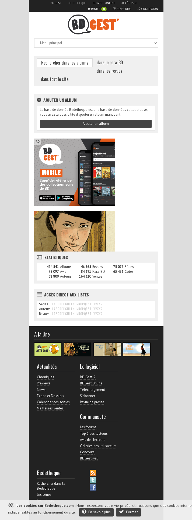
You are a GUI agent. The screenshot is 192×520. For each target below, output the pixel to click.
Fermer (128, 511)
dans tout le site (54, 79)
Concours (87, 452)
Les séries (44, 494)
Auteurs (66, 276)
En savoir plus (96, 511)
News (41, 389)
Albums (66, 266)
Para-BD (98, 271)
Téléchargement (92, 389)
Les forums (88, 427)
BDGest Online (104, 3)
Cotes (129, 271)
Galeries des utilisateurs (98, 446)
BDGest (56, 3)
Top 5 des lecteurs (94, 433)
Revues (97, 266)
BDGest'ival (89, 458)
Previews (43, 383)
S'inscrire (122, 9)
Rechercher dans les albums (64, 62)
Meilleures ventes (50, 408)
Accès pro (129, 3)
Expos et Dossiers (50, 396)
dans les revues (109, 71)
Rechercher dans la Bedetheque (51, 486)
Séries (129, 266)
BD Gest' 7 (88, 377)
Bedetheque (77, 3)
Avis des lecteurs (92, 439)
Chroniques (45, 377)
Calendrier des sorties (53, 402)
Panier (97, 9)
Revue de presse (92, 402)
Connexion (148, 9)
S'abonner (87, 396)
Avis (63, 271)
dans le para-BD (110, 62)
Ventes (97, 276)
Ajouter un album (96, 123)
